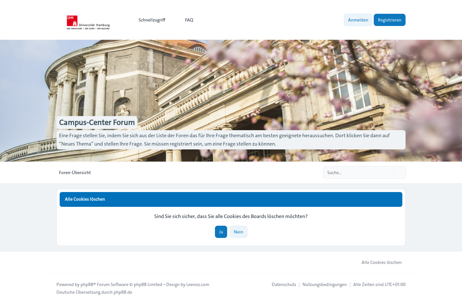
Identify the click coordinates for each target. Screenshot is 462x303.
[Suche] (387, 172)
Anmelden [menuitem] (358, 20)
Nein (238, 232)
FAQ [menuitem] (185, 20)
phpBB (87, 284)
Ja (221, 232)
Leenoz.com (197, 284)
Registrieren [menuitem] (389, 20)
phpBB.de (123, 292)
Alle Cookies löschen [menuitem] (377, 262)
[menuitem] (149, 20)
